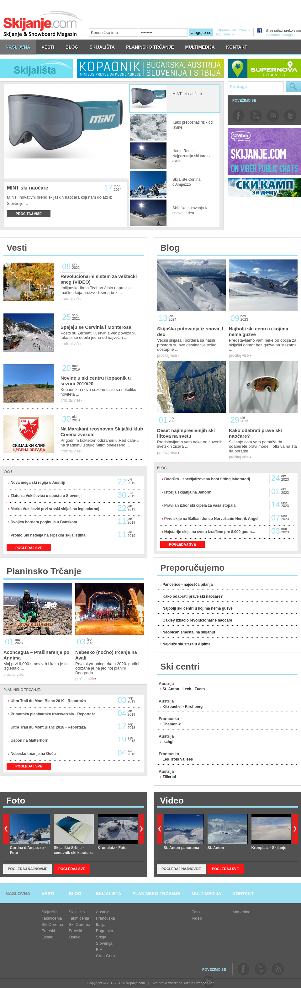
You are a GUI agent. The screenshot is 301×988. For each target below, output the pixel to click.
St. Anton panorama (181, 848)
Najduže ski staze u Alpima (186, 644)
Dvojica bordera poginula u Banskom (43, 522)
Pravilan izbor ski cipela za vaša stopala (199, 505)
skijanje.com (43, 23)
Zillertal (169, 777)
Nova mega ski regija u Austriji (37, 482)
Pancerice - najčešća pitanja (187, 584)
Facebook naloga (279, 35)
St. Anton (216, 848)
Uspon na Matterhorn (28, 740)
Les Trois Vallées (177, 759)
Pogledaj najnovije (27, 869)
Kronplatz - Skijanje (268, 848)
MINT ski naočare (27, 187)
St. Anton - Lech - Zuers (183, 689)
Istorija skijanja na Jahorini (187, 492)
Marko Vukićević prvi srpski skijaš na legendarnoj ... (56, 509)
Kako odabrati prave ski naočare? (192, 596)
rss (273, 115)
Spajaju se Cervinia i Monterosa (96, 327)
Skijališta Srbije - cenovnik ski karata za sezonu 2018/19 (74, 853)
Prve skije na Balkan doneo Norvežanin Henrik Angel (210, 518)
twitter (290, 115)
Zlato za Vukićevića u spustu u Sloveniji (45, 496)
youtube (256, 115)
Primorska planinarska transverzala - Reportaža (52, 714)
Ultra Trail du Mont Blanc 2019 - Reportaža (47, 701)
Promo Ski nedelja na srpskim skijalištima (47, 535)
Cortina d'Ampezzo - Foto (28, 850)
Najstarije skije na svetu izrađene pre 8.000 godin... (209, 532)
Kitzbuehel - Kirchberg (182, 706)
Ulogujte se (201, 32)
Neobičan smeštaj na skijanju (188, 632)
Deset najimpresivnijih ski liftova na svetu (186, 433)
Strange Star (204, 983)
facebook (238, 115)
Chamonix (171, 724)
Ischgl (167, 742)
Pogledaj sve (71, 869)
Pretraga (293, 86)
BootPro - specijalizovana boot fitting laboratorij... (208, 479)
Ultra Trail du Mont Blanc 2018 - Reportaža (47, 727)
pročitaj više (71, 298)
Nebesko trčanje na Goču (32, 753)
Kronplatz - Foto (112, 848)
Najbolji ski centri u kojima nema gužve (197, 608)
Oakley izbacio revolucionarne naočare (197, 620)
